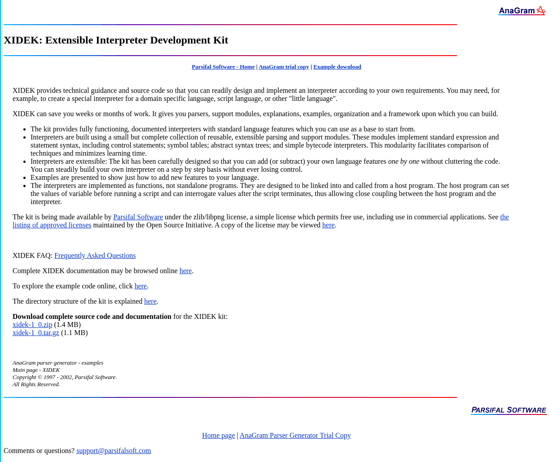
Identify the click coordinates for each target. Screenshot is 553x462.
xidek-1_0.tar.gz (36, 332)
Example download (337, 66)
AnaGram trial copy (284, 66)
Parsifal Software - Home (223, 66)
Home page (218, 435)
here (328, 225)
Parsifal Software (138, 217)
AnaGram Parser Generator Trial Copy (295, 435)
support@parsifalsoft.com (113, 450)
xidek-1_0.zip (32, 324)
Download (28, 316)
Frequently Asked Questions (95, 255)
